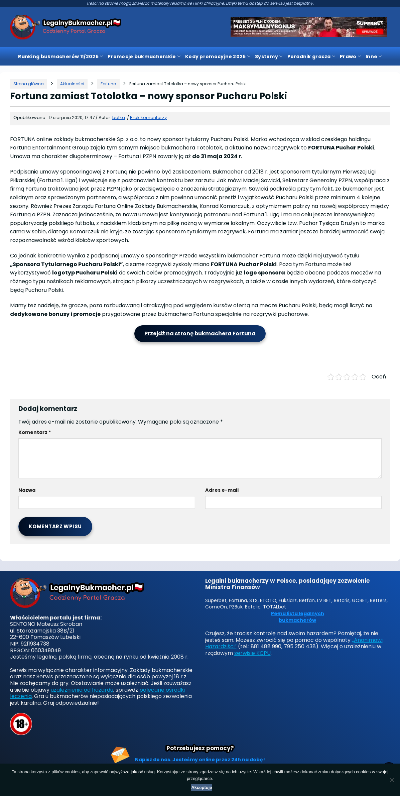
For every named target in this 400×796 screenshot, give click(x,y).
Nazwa (26, 490)
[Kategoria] (72, 84)
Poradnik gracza (311, 56)
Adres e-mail (222, 490)
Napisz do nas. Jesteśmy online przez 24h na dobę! (200, 759)
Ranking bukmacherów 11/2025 (60, 56)
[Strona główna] (28, 84)
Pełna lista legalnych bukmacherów (297, 616)
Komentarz (34, 432)
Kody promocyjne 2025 (217, 56)
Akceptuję (201, 787)
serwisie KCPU (252, 653)
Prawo (350, 56)
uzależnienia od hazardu (82, 690)
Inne (374, 56)
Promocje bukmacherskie (144, 56)
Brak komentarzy (148, 117)
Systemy (268, 56)
